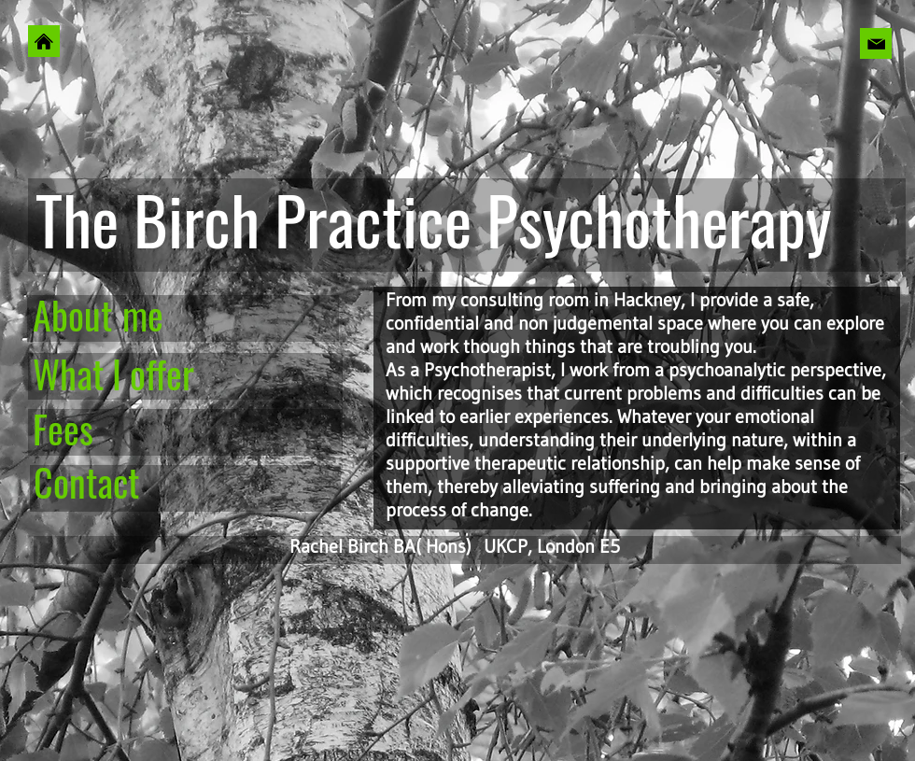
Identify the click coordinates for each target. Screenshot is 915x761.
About (72, 315)
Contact (86, 482)
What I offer (113, 373)
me (142, 315)
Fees (63, 429)
